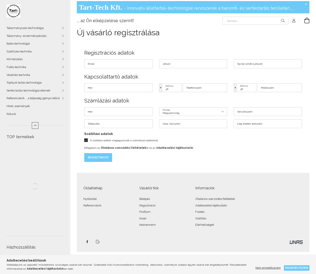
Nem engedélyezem (268, 267)
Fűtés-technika (16, 67)
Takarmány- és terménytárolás (27, 36)
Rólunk (11, 114)
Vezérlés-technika (18, 75)
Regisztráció (98, 157)
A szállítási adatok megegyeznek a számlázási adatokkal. (124, 140)
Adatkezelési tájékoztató (211, 205)
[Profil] (293, 21)
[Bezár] (306, 4)
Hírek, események (18, 106)
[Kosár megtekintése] (304, 21)
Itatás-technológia (18, 43)
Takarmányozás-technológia (25, 28)
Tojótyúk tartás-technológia (24, 82)
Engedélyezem (296, 267)
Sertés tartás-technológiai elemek (28, 90)
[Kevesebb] (35, 125)
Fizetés (200, 211)
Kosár (143, 218)
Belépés (144, 199)
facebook (87, 241)
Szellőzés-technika (19, 51)
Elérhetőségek (204, 224)
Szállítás (200, 218)
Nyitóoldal (90, 199)
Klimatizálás (15, 59)
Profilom (145, 211)
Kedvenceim (147, 224)
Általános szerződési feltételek (215, 199)
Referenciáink (92, 205)
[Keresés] (255, 21)
